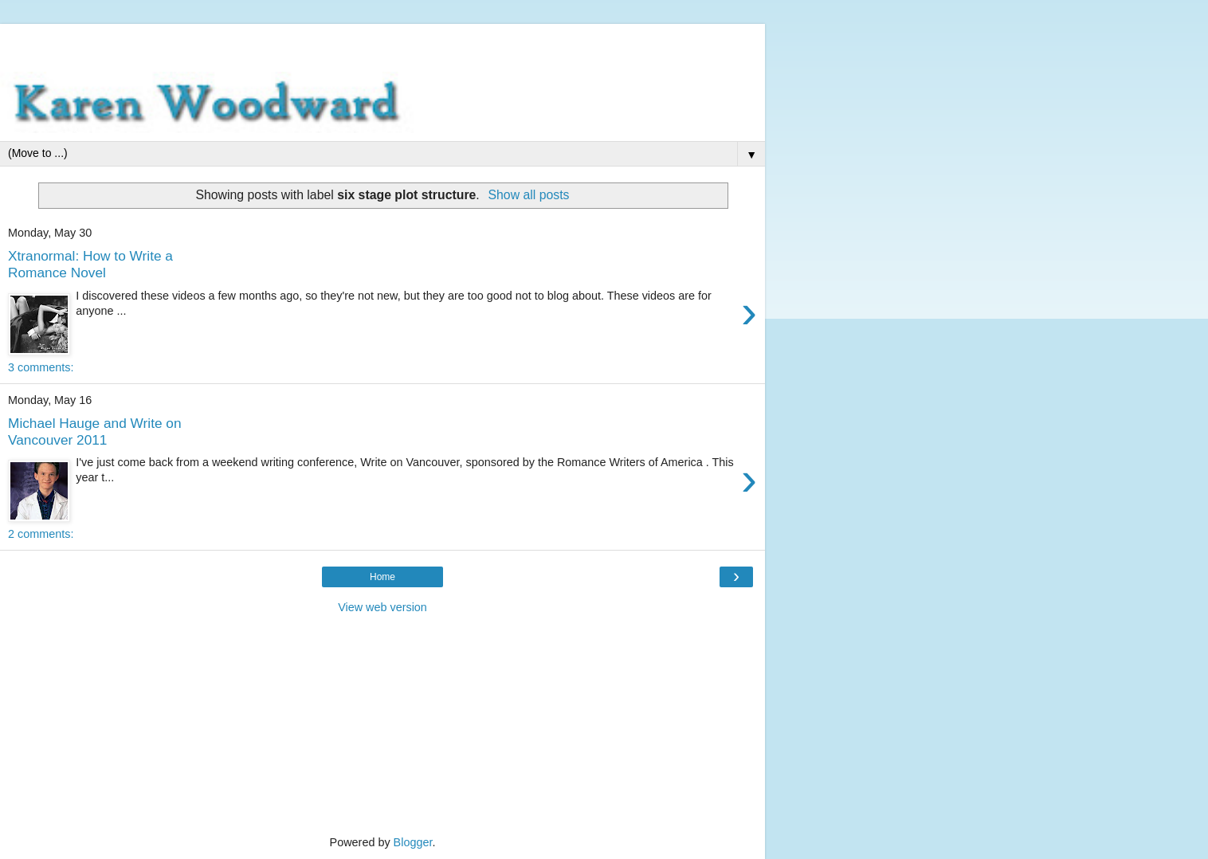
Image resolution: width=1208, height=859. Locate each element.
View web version (382, 607)
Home (382, 576)
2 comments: (40, 534)
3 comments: (40, 367)
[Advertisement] (382, 44)
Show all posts (528, 195)
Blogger (413, 842)
